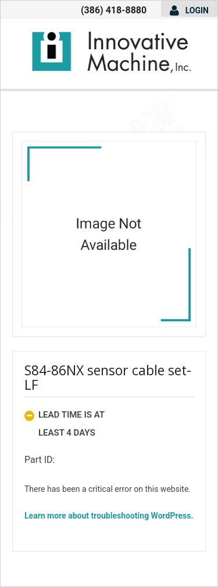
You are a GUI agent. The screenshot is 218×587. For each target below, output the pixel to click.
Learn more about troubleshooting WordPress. (108, 515)
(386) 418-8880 (113, 10)
